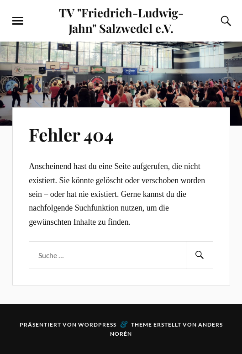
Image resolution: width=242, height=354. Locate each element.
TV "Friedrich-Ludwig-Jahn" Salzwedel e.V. (121, 20)
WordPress (97, 324)
